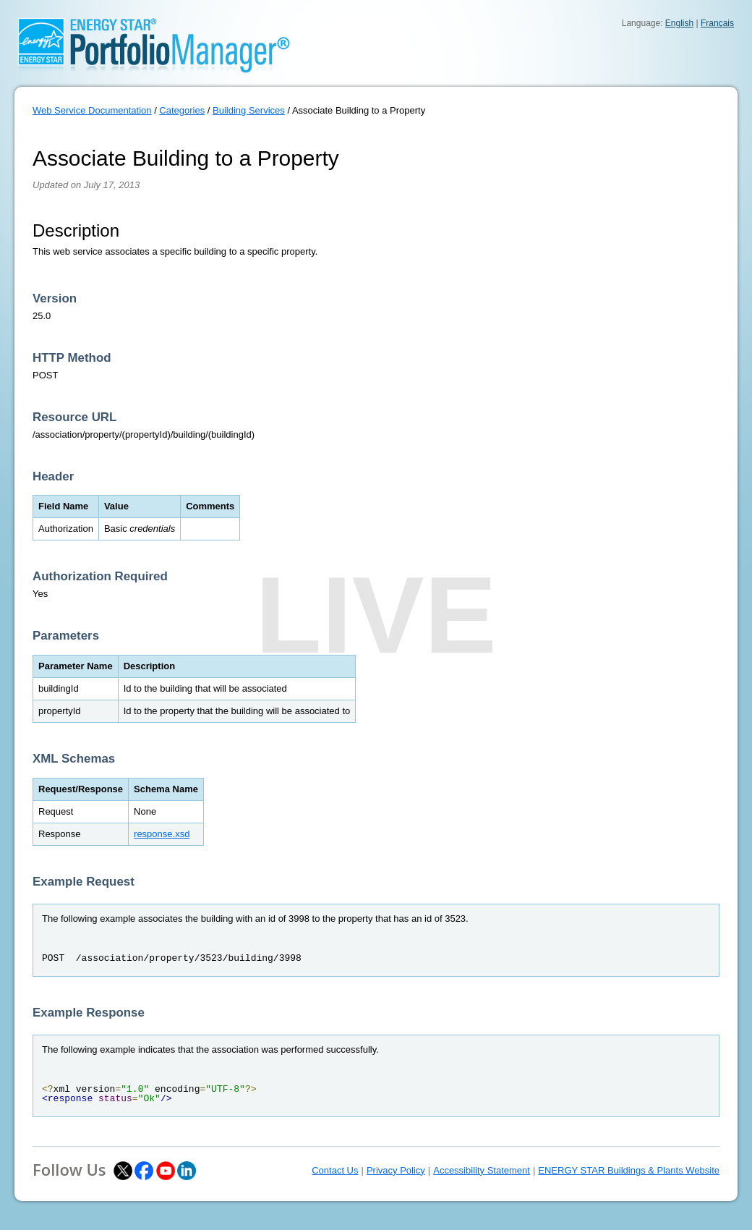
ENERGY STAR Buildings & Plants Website (628, 1170)
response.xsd (161, 833)
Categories (182, 110)
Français (717, 23)
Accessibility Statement (481, 1170)
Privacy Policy (396, 1170)
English (679, 23)
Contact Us (335, 1170)
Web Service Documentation (92, 110)
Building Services (249, 110)
